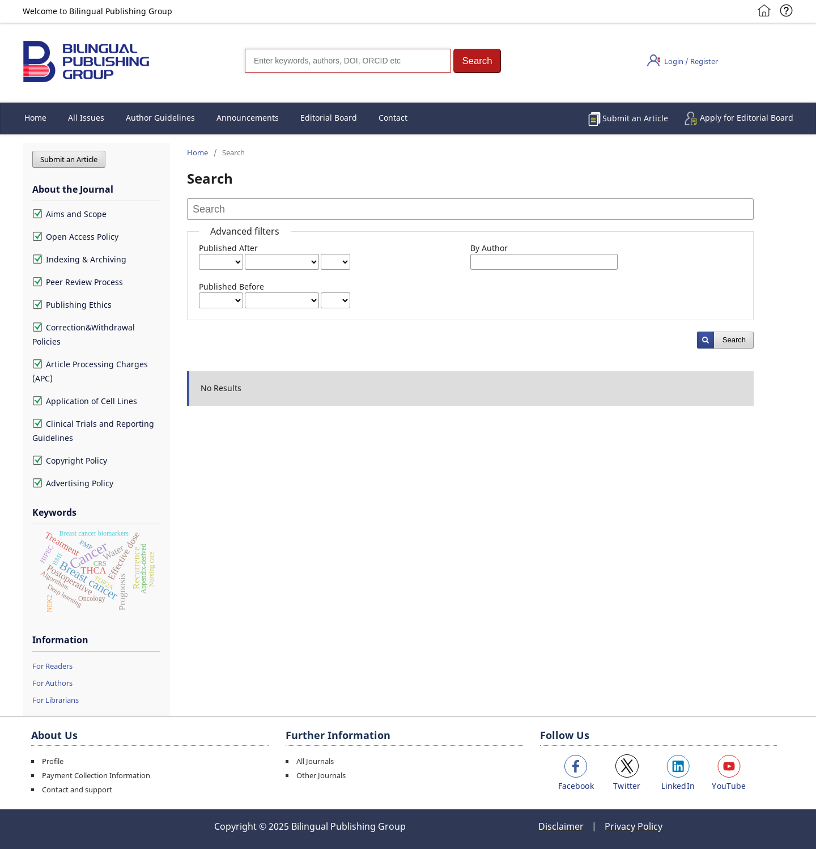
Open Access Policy (75, 236)
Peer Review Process (77, 282)
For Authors (52, 683)
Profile (52, 761)
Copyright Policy (69, 460)
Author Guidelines (160, 117)
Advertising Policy (72, 483)
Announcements (247, 117)
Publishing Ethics (72, 304)
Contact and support (77, 789)
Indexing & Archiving (79, 259)
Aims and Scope (69, 214)
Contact (393, 117)
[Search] (348, 61)
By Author (489, 248)
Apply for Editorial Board (746, 117)
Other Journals (321, 775)
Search (734, 340)
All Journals (315, 761)
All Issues (86, 117)
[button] (477, 61)
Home (35, 117)
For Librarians (55, 700)
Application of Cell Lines (84, 401)
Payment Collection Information (96, 775)
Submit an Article (635, 118)
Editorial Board (328, 117)
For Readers (52, 666)
